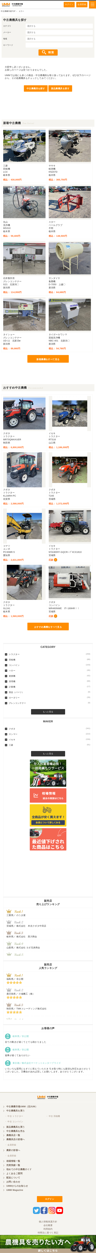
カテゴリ (7, 26)
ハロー (49, 670)
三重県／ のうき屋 (16, 915)
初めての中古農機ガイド (19, 1169)
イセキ (49, 739)
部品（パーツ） (49, 692)
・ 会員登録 (10, 1145)
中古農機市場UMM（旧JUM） (21, 1106)
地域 (5, 39)
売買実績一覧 (13, 1165)
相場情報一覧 (13, 1161)
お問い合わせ (13, 1181)
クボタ (49, 728)
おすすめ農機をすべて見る (48, 627)
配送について (13, 1177)
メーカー (7, 32)
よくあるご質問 (14, 1173)
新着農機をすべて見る (47, 359)
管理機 (49, 681)
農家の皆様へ (13, 1150)
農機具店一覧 (13, 1135)
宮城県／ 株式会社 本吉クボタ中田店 (26, 926)
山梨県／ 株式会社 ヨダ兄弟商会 (24, 947)
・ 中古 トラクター (14, 1116)
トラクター (49, 654)
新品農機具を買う (15, 1127)
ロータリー (49, 697)
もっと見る (48, 712)
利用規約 (48, 1229)
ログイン (69, 4)
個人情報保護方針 (48, 1221)
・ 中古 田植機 (53, 1116)
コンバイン (49, 665)
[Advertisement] (48, 112)
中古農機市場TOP (8, 11)
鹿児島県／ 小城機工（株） (21, 994)
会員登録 (82, 4)
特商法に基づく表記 (48, 1232)
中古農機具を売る (15, 1131)
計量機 (49, 686)
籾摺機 (49, 676)
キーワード (8, 45)
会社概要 (48, 1225)
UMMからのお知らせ (17, 1186)
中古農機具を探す (36, 88)
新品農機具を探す (60, 88)
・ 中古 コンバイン (14, 1121)
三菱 (49, 745)
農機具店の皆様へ (15, 1139)
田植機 (49, 659)
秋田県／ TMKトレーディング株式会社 (26, 1008)
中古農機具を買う (15, 1110)
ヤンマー (49, 734)
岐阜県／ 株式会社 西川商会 (22, 936)
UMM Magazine (14, 1190)
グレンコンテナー (49, 703)
